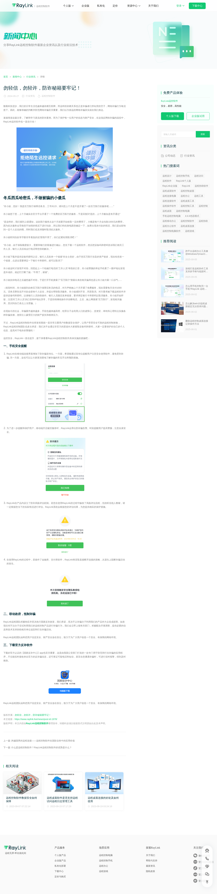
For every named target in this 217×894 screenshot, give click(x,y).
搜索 (203, 134)
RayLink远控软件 (169, 101)
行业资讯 (30, 96)
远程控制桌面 (187, 191)
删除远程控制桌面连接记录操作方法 (196, 322)
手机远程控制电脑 (171, 216)
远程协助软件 (201, 186)
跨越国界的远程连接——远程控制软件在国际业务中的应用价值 (43, 740)
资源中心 (132, 5)
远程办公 (185, 196)
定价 (115, 5)
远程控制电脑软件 (171, 231)
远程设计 (167, 176)
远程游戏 (189, 231)
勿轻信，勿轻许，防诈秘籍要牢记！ (33, 715)
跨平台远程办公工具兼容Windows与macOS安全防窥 (196, 253)
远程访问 (198, 176)
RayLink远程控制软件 (37, 723)
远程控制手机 (183, 176)
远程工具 (198, 196)
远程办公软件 (169, 226)
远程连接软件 (169, 201)
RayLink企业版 (170, 186)
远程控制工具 (187, 206)
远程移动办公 (169, 221)
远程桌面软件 (169, 191)
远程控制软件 (49, 96)
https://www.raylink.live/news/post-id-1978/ (36, 719)
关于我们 (153, 5)
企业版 (85, 5)
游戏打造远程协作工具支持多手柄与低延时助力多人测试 (196, 270)
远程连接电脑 (169, 196)
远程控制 (203, 206)
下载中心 (197, 5)
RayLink (186, 186)
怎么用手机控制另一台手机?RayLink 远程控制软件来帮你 (196, 288)
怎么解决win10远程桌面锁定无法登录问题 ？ (196, 305)
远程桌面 (167, 211)
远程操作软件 (169, 206)
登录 (180, 7)
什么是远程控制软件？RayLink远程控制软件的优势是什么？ (41, 747)
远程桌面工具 (187, 201)
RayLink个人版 (183, 181)
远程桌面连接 (187, 226)
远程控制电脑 (183, 211)
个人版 (67, 5)
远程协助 (203, 221)
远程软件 (167, 181)
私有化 (101, 5)
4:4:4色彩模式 (192, 216)
